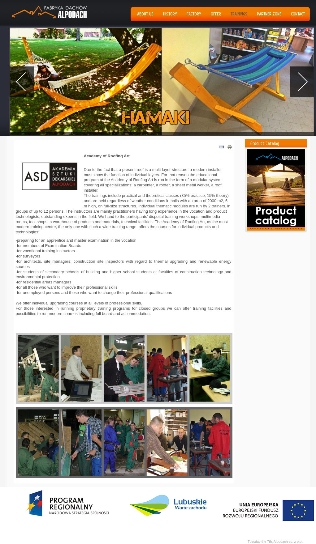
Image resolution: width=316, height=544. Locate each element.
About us (145, 14)
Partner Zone (269, 14)
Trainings (239, 14)
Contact (298, 14)
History (170, 14)
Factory (194, 14)
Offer (216, 14)
